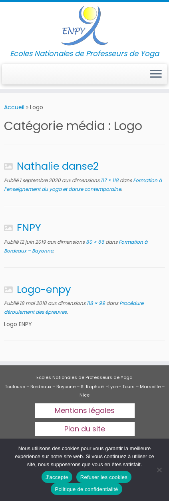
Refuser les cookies (103, 477)
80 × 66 (94, 241)
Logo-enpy (44, 289)
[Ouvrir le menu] (156, 74)
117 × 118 (109, 180)
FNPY (29, 227)
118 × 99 (95, 303)
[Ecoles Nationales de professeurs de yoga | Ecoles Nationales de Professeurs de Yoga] (84, 26)
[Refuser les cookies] (159, 470)
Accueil (14, 107)
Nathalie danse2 (58, 166)
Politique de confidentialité (86, 489)
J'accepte (57, 477)
